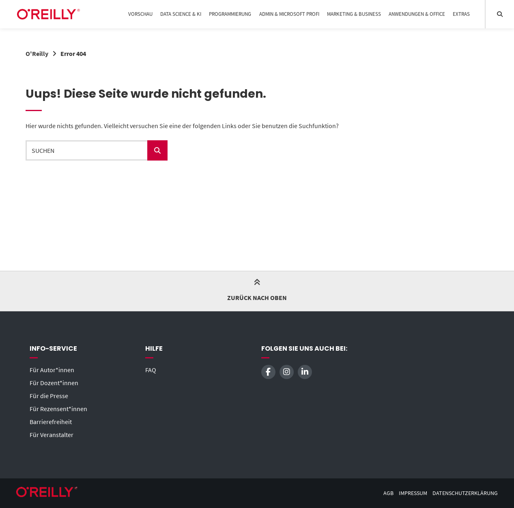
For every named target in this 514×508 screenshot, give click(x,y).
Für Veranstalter (51, 435)
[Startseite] (48, 14)
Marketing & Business (354, 14)
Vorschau (140, 14)
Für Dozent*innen (54, 383)
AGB (388, 493)
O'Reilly (37, 53)
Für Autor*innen (52, 370)
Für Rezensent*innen (58, 409)
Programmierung (230, 14)
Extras (461, 14)
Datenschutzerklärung (465, 493)
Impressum (413, 493)
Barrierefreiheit (51, 422)
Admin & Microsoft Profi (289, 14)
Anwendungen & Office (417, 14)
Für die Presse (49, 396)
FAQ (150, 370)
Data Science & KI (180, 14)
